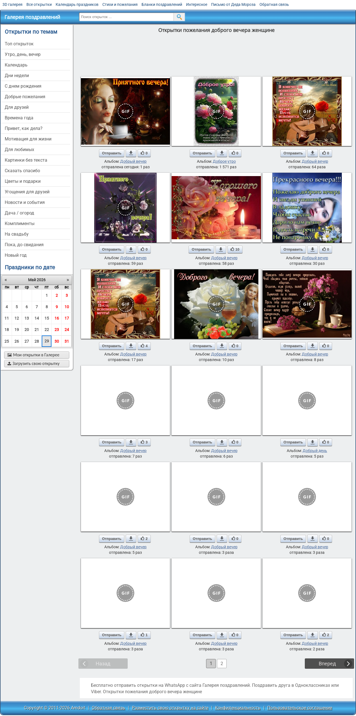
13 (26, 318)
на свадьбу (17, 234)
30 (57, 341)
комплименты (19, 223)
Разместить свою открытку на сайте (170, 707)
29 (46, 341)
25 (6, 341)
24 (67, 329)
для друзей (17, 107)
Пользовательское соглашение (299, 707)
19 (16, 329)
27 (26, 341)
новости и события (25, 202)
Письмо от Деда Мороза (233, 4)
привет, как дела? (24, 128)
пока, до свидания (24, 244)
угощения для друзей (27, 191)
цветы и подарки (23, 181)
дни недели (17, 75)
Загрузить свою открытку (34, 363)
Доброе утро (224, 161)
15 (46, 318)
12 (16, 318)
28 (36, 341)
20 (26, 329)
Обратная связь (274, 4)
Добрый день (315, 450)
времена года (19, 117)
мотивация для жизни (28, 139)
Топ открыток (19, 43)
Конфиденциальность (238, 707)
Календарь (16, 65)
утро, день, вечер (23, 54)
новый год (16, 255)
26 (16, 341)
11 (6, 318)
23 (57, 329)
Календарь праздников (77, 4)
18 (6, 329)
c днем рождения (23, 86)
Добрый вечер (133, 161)
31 (67, 341)
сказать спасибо (22, 170)
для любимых (19, 149)
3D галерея (13, 4)
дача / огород (19, 213)
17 (67, 318)
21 (36, 329)
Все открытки (39, 4)
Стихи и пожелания (120, 4)
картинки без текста (26, 160)
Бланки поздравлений (162, 4)
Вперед (327, 663)
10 (67, 307)
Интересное (196, 4)
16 (57, 318)
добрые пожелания (25, 96)
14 (36, 318)
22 (46, 329)
